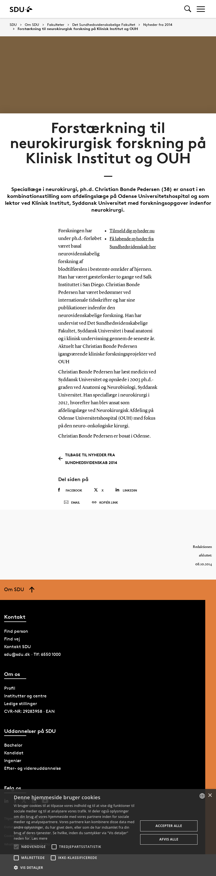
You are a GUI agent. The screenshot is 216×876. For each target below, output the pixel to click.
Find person (16, 645)
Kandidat (13, 767)
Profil (9, 702)
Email (72, 513)
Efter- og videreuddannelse (32, 782)
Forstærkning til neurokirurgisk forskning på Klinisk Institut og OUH (78, 29)
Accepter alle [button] (169, 825)
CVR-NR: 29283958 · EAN (29, 725)
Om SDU (32, 25)
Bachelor (13, 759)
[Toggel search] (187, 9)
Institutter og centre (25, 710)
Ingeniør (12, 774)
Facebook (70, 498)
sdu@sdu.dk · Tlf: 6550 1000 (32, 668)
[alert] (108, 832)
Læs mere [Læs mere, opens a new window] (39, 838)
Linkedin (126, 497)
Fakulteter (55, 25)
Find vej (12, 653)
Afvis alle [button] (168, 839)
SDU (13, 24)
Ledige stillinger (20, 718)
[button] (16, 846)
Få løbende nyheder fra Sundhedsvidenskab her (133, 254)
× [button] (210, 795)
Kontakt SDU (17, 661)
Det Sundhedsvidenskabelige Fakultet (103, 25)
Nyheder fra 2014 (157, 25)
